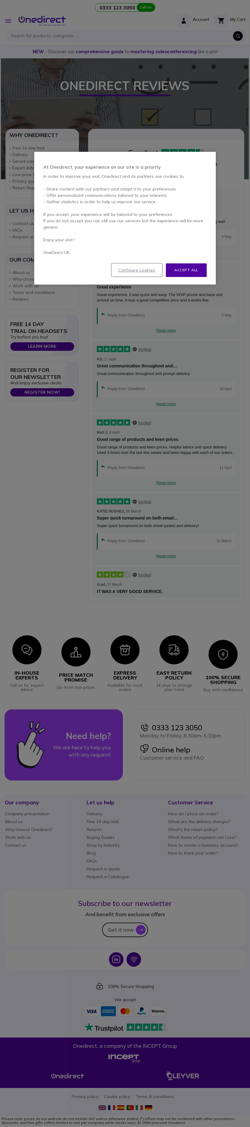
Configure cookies (136, 270)
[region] (125, 218)
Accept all (186, 270)
